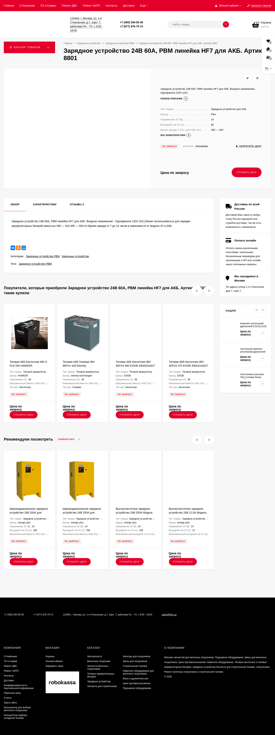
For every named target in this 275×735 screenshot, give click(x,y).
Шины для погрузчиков (135, 661)
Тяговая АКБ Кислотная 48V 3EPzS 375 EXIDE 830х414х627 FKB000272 (188, 365)
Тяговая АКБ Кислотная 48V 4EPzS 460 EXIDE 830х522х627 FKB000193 (135, 365)
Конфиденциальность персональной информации (19, 687)
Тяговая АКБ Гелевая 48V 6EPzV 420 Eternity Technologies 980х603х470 (79, 365)
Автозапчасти (94, 656)
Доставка (128, 5)
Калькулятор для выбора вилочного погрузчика (17, 709)
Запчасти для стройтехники (102, 686)
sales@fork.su (169, 614)
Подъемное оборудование (137, 688)
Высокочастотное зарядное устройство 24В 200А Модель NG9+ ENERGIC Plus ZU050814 (135, 512)
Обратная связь (12, 693)
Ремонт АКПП (91, 5)
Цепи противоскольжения (136, 683)
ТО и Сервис (48, 5)
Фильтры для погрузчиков (136, 656)
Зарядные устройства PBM (43, 256)
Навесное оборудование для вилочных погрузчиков (138, 672)
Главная (9, 5)
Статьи (7, 697)
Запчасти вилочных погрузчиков (97, 667)
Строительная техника (135, 666)
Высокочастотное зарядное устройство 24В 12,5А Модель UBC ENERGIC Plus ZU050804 (188, 512)
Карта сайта (10, 702)
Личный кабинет (54, 661)
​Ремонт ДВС (69, 5)
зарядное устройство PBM (35, 263)
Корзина (50, 656)
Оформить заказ (54, 666)
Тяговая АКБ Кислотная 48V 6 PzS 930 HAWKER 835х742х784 (28, 365)
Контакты (111, 5)
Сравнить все (70, 439)
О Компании (27, 5)
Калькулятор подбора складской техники (15, 716)
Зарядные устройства (75, 256)
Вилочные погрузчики (98, 661)
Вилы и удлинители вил (135, 678)
